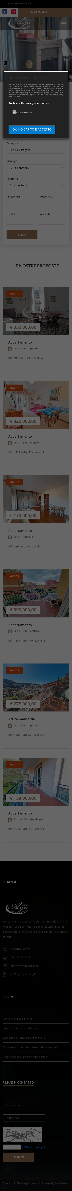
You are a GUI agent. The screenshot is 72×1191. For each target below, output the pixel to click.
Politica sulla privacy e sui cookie (29, 103)
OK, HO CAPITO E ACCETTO (32, 129)
